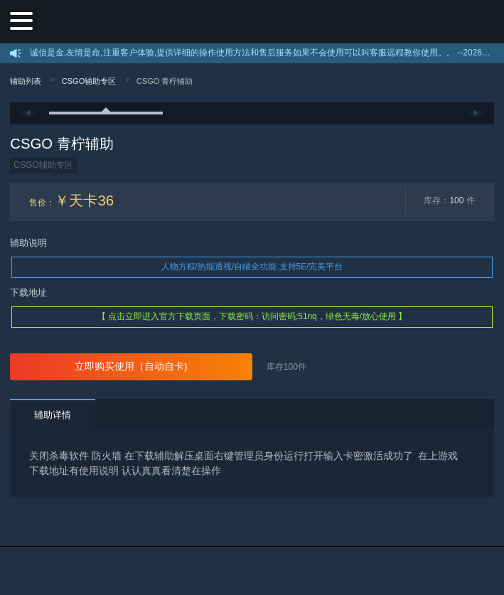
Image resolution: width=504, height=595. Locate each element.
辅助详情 (52, 414)
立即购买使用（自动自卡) (131, 366)
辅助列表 (25, 81)
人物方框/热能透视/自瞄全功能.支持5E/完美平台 (252, 267)
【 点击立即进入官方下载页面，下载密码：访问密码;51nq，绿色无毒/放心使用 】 (252, 316)
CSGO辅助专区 (89, 81)
